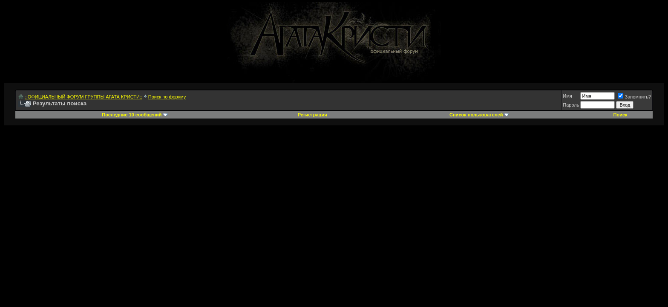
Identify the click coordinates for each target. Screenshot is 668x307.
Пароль (571, 104)
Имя (567, 95)
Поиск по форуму (167, 96)
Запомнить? (634, 96)
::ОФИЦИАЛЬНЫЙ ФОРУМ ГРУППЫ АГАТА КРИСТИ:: (83, 96)
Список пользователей (476, 114)
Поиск (620, 114)
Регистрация (312, 114)
